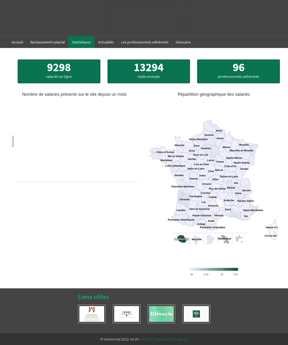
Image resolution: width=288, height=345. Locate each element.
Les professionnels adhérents (145, 42)
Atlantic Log (150, 339)
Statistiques (81, 42)
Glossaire (183, 42)
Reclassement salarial (47, 42)
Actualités (106, 42)
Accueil (17, 42)
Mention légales (175, 339)
